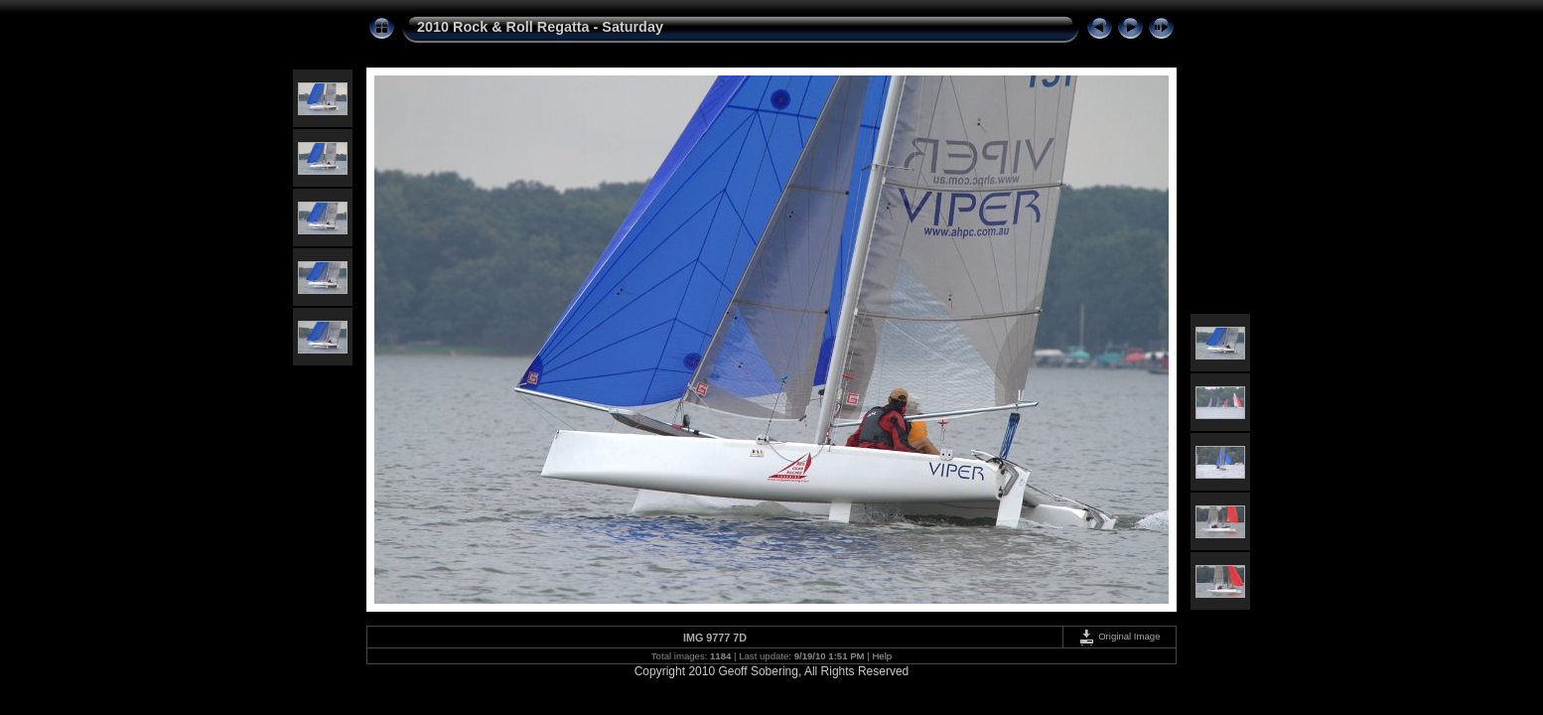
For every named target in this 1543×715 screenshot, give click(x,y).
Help (882, 655)
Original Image (1119, 636)
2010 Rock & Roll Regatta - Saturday (540, 27)
